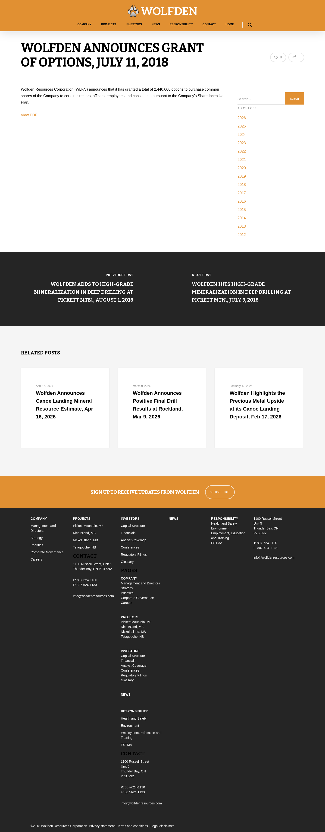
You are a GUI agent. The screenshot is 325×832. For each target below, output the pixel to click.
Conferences (130, 547)
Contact (209, 24)
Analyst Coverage (134, 540)
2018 (242, 185)
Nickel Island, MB (85, 540)
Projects (108, 24)
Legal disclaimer (162, 826)
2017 (242, 193)
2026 (242, 118)
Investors (134, 24)
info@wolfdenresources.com (93, 596)
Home (230, 24)
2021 (242, 160)
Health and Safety (134, 718)
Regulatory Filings (134, 554)
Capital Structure (133, 526)
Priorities (37, 545)
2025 (242, 126)
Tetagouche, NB (84, 547)
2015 (242, 210)
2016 (242, 201)
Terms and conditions (132, 826)
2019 (242, 176)
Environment (130, 725)
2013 (242, 226)
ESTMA (126, 745)
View (25, 115)
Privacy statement (102, 826)
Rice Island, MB (84, 533)
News (156, 24)
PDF (33, 115)
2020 (242, 168)
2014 (242, 218)
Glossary (127, 562)
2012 (242, 235)
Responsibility (181, 24)
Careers (36, 559)
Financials (128, 533)
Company (84, 24)
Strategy (37, 538)
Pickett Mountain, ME (88, 526)
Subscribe (219, 492)
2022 (242, 151)
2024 (242, 135)
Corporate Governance (47, 552)
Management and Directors (140, 583)
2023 (242, 143)
